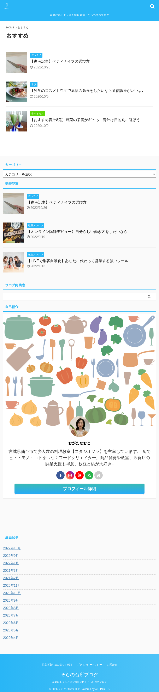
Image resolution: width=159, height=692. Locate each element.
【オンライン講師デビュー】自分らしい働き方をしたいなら (77, 232)
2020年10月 (12, 593)
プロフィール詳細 (79, 488)
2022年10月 (12, 548)
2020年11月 (12, 585)
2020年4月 (11, 638)
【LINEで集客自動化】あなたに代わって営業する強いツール (77, 261)
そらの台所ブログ (79, 674)
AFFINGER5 (102, 689)
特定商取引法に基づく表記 (57, 664)
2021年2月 (11, 578)
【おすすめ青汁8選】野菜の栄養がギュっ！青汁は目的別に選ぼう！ (87, 120)
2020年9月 (11, 600)
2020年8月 (11, 608)
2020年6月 (11, 623)
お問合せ (112, 664)
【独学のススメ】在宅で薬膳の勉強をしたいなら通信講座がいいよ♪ (87, 91)
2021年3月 (11, 570)
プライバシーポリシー (89, 664)
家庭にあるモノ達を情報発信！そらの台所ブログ (79, 681)
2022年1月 (11, 563)
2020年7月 (11, 615)
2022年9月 (11, 555)
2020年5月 (11, 630)
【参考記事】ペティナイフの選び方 (60, 61)
